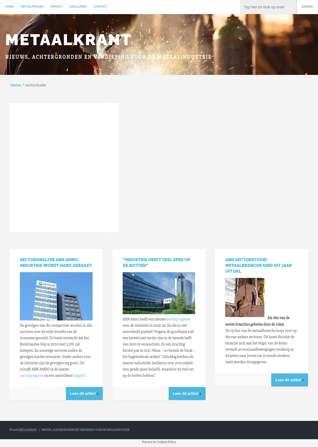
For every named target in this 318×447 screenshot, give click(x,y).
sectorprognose (32, 375)
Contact (100, 6)
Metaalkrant (68, 40)
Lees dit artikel (84, 393)
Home (9, 6)
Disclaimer (78, 6)
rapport (79, 375)
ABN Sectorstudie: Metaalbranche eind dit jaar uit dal (258, 265)
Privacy (57, 6)
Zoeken (307, 6)
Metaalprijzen (32, 6)
